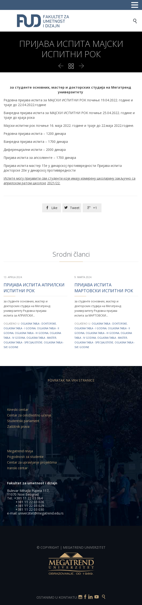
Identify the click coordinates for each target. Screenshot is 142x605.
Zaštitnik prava (18, 426)
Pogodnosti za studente (25, 456)
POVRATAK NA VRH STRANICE (71, 380)
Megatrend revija (20, 451)
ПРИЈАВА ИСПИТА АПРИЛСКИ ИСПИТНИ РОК (34, 287)
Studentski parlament (23, 421)
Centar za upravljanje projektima (32, 462)
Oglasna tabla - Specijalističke (23, 342)
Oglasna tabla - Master (41, 337)
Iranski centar (17, 468)
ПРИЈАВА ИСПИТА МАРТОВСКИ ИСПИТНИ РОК (103, 287)
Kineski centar (17, 409)
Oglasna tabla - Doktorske (38, 323)
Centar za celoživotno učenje (29, 415)
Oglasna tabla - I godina (20, 328)
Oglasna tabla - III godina (31, 333)
